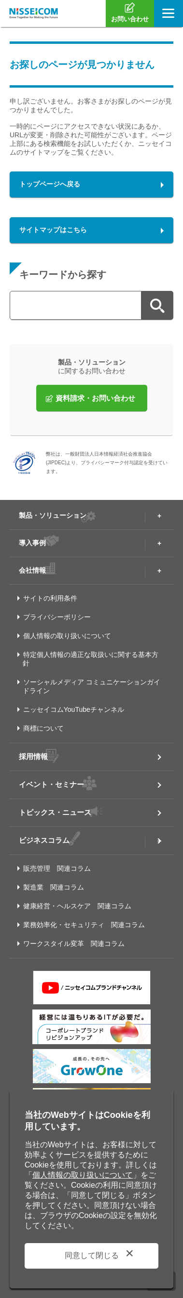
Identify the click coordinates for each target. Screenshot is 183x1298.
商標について (43, 728)
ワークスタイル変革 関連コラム (74, 943)
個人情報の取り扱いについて (67, 636)
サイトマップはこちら (53, 230)
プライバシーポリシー (57, 617)
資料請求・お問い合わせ (95, 398)
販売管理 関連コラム (57, 868)
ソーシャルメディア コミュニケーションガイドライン (91, 686)
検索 (157, 305)
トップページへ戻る (49, 184)
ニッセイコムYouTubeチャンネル (73, 709)
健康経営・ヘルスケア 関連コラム (77, 906)
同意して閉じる (92, 1255)
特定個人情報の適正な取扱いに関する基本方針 (90, 659)
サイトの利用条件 (50, 598)
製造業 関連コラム (53, 887)
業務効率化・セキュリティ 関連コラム (84, 925)
